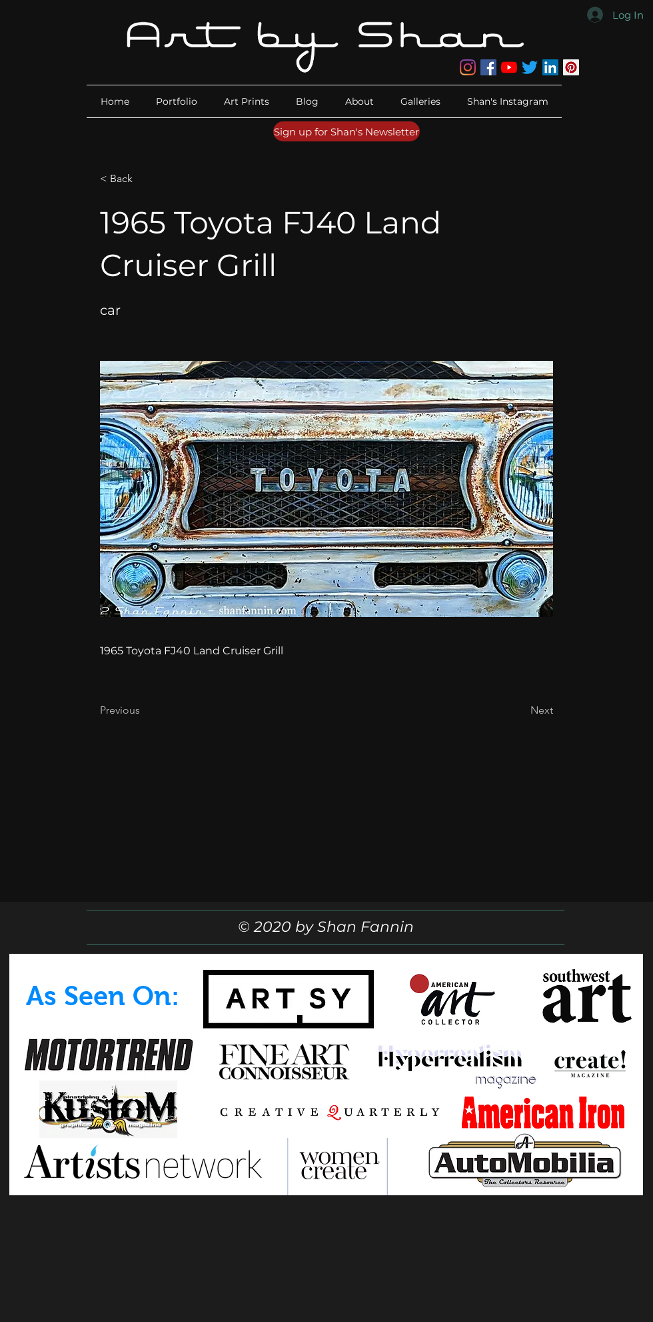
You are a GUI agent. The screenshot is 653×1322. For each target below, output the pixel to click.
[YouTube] (509, 67)
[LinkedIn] (550, 67)
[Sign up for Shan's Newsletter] (346, 131)
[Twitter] (530, 67)
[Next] (519, 710)
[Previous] (144, 710)
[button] (359, 101)
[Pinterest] (571, 67)
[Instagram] (468, 67)
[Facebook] (488, 67)
